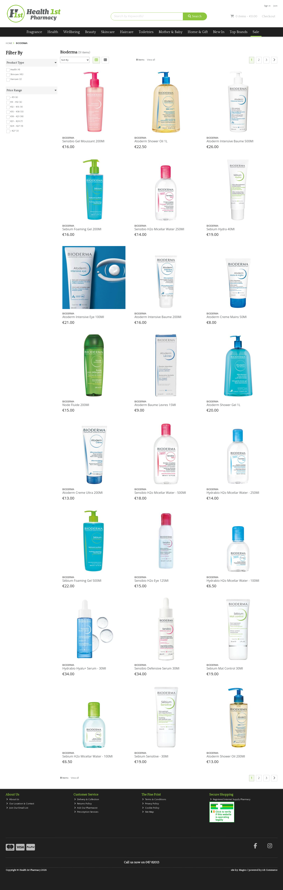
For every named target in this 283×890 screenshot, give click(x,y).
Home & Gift (198, 32)
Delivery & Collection (86, 799)
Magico (243, 870)
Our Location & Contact (20, 803)
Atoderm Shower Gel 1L (223, 405)
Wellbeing (71, 32)
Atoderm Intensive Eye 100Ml (83, 317)
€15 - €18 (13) (17, 111)
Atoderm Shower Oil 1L (150, 141)
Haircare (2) (16, 79)
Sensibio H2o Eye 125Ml (151, 580)
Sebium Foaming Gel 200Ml (81, 229)
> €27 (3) (14, 131)
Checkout (268, 16)
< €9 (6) (14, 97)
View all (151, 60)
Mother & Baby (170, 32)
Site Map (148, 812)
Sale (256, 32)
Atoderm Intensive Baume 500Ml (230, 141)
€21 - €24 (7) (16, 121)
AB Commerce (269, 870)
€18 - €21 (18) (17, 116)
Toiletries (146, 32)
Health (52, 32)
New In (218, 32)
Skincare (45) (16, 74)
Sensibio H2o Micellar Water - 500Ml (160, 493)
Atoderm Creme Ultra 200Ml (82, 493)
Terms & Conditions (154, 799)
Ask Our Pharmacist (85, 808)
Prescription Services (86, 812)
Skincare (108, 32)
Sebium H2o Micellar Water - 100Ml (87, 756)
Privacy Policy (150, 803)
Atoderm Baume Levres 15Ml (155, 405)
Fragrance (34, 32)
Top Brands (239, 32)
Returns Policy (83, 803)
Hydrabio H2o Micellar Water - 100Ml (233, 580)
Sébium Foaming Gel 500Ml (81, 580)
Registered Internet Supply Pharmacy (230, 799)
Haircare (127, 32)
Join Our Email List (17, 808)
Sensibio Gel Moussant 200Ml (83, 141)
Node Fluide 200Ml (75, 405)
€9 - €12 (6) (16, 102)
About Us (12, 799)
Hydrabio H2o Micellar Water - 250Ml (233, 493)
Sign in (267, 6)
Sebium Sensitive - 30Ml (151, 756)
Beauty (90, 32)
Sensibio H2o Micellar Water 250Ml (159, 229)
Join (275, 6)
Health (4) (15, 69)
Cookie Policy (150, 808)
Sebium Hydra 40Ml (221, 229)
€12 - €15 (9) (16, 107)
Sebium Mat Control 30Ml (225, 668)
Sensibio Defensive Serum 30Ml (156, 668)
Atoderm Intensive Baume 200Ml (157, 317)
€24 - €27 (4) (16, 126)
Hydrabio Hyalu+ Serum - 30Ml (84, 668)
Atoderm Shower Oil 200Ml (226, 756)
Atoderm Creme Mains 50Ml (227, 317)
